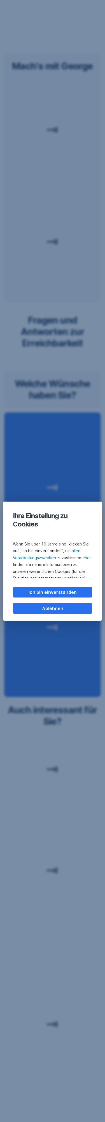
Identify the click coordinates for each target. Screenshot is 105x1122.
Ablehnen (52, 608)
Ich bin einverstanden (53, 592)
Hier (87, 557)
